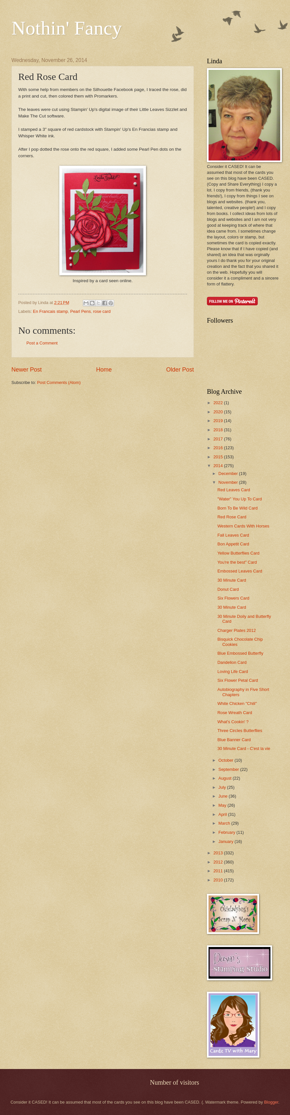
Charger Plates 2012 (236, 630)
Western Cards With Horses (243, 526)
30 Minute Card (231, 580)
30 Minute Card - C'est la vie (243, 748)
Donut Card (228, 589)
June (223, 796)
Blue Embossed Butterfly (240, 653)
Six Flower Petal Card (237, 680)
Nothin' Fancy (66, 28)
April (223, 814)
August (225, 778)
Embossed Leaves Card (239, 571)
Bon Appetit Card (233, 544)
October (226, 760)
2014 (218, 465)
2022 (218, 402)
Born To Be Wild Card (237, 508)
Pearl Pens (80, 311)
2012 (218, 862)
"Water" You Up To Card (239, 498)
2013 (218, 852)
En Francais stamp (50, 311)
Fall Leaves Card (233, 535)
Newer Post (26, 369)
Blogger (271, 1102)
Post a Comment (42, 343)
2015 (218, 456)
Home (104, 369)
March (224, 823)
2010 (218, 880)
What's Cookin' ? (233, 721)
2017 (218, 438)
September (229, 769)
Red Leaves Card (233, 489)
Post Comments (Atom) (59, 382)
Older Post (180, 369)
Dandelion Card (231, 662)
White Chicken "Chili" (237, 703)
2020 (218, 411)
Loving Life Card (232, 671)
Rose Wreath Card (234, 712)
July (222, 787)
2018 (218, 429)
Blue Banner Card (234, 739)
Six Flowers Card (233, 598)
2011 (218, 870)
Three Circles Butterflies (239, 730)
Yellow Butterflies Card (238, 553)
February (227, 832)
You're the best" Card (237, 562)
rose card (102, 311)
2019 (218, 420)
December (228, 473)
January (226, 841)
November (228, 482)
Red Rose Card (231, 516)
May (222, 805)
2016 (218, 447)
